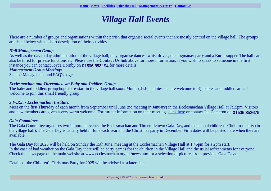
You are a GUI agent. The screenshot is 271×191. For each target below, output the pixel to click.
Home (84, 6)
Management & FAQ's (155, 6)
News (95, 6)
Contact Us (183, 6)
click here (177, 112)
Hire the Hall (127, 6)
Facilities (108, 6)
